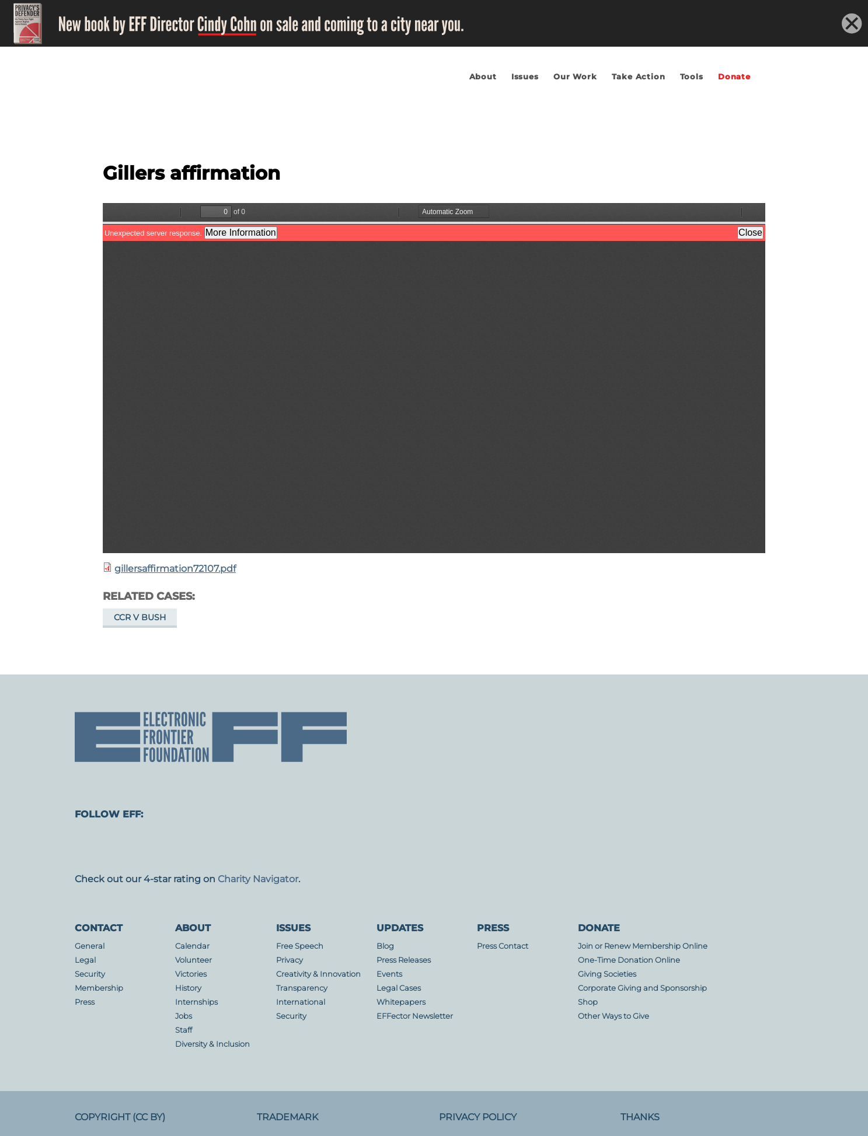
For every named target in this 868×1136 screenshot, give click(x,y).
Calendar (192, 946)
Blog (385, 946)
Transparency (301, 988)
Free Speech (299, 946)
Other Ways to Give (613, 1016)
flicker (373, 846)
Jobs (183, 1016)
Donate (734, 76)
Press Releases (404, 960)
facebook (140, 846)
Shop (588, 1002)
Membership (99, 988)
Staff (183, 1030)
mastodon (93, 846)
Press (85, 1002)
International (300, 1002)
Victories (191, 974)
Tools (691, 76)
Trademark (287, 1117)
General (89, 946)
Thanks (640, 1117)
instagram (186, 846)
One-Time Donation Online (629, 960)
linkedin (420, 846)
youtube (327, 846)
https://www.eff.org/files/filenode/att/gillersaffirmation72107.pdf (434, 378)
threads (513, 846)
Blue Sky (280, 846)
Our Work (575, 76)
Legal (85, 960)
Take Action (638, 76)
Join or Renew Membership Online (642, 946)
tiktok (467, 846)
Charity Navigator (258, 879)
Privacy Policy (478, 1117)
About (483, 76)
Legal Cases (399, 988)
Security (90, 974)
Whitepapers (401, 1002)
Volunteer (193, 960)
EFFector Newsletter (415, 1016)
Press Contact (502, 946)
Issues (525, 76)
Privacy (289, 960)
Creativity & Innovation (318, 974)
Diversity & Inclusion (212, 1044)
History (188, 988)
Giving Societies (607, 974)
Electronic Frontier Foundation (203, 113)
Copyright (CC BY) (120, 1117)
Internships (196, 1002)
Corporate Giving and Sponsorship (642, 988)
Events (389, 974)
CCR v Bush (140, 617)
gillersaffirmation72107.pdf (175, 568)
